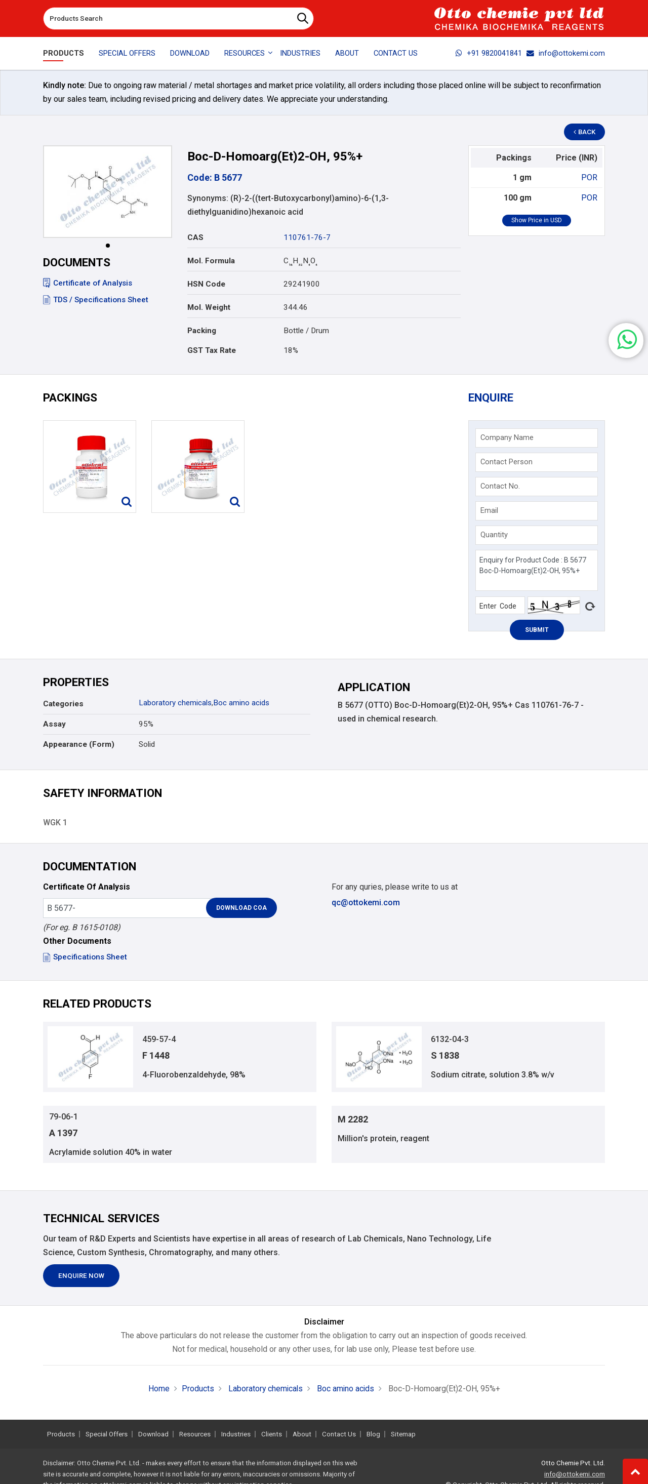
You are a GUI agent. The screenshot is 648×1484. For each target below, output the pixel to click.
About (347, 53)
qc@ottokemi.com (366, 904)
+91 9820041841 (489, 53)
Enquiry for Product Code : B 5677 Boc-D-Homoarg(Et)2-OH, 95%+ (536, 571)
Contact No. (500, 487)
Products (63, 53)
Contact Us (396, 53)
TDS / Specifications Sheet (95, 299)
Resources (195, 1434)
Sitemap (403, 1434)
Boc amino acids (241, 704)
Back (585, 132)
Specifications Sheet (85, 959)
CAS (195, 237)
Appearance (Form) (78, 745)
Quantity (494, 535)
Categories (63, 705)
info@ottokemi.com (565, 53)
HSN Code (206, 284)
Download (190, 53)
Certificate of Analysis (87, 283)
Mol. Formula (211, 260)
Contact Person (507, 462)
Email (490, 511)
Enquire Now (81, 1278)
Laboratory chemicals (175, 704)
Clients (271, 1434)
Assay (54, 725)
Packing (201, 330)
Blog (373, 1434)
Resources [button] (244, 53)
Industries (300, 53)
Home (157, 1390)
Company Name (507, 438)
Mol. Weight (208, 307)
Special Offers (127, 53)
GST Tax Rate (211, 350)
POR (589, 177)
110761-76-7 (307, 237)
